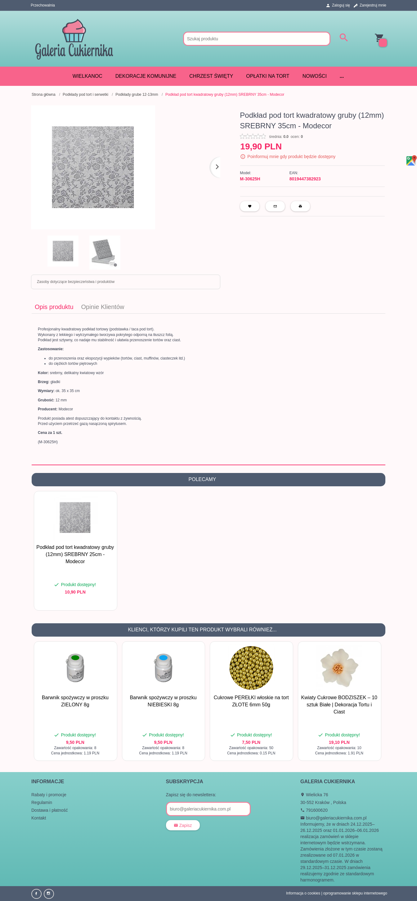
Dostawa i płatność (49, 810)
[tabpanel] (208, 389)
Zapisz (183, 825)
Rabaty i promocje (48, 794)
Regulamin (41, 802)
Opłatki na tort (267, 76)
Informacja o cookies (303, 893)
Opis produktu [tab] (54, 306)
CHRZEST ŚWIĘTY (211, 76)
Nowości (315, 76)
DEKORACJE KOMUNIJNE (145, 76)
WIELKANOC (87, 76)
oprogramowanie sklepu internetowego (355, 893)
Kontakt (38, 817)
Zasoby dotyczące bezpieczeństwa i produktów (75, 282)
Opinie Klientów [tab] (102, 306)
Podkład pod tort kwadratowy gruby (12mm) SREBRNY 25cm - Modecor (75, 554)
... (342, 76)
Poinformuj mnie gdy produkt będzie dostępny (291, 156)
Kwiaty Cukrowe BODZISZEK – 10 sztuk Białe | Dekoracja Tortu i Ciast (339, 704)
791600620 (314, 810)
